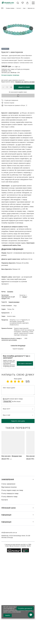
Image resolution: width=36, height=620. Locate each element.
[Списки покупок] (22, 3)
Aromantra (10, 291)
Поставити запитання (25, 363)
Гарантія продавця (14, 302)
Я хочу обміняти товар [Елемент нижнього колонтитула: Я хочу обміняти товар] (9, 562)
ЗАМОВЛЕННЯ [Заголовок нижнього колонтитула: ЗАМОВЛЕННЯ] (7, 545)
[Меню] (33, 3)
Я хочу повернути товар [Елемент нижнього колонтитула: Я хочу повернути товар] (9, 559)
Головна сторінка (10, 8)
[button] (5, 28)
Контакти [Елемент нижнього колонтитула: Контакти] (4, 565)
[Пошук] (17, 3)
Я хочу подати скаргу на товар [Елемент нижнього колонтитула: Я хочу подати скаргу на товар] (12, 556)
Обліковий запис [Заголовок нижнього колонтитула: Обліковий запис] (8, 573)
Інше (24, 8)
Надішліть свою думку (18, 421)
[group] (18, 28)
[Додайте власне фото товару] (15, 401)
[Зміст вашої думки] (18, 390)
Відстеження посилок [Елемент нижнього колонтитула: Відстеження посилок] (9, 552)
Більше (24, 297)
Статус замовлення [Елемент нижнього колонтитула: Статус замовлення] (8, 549)
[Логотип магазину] (7, 3)
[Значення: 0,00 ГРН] (27, 3)
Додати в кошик (24, 87)
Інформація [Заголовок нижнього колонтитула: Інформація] (6, 580)
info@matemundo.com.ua (9, 598)
